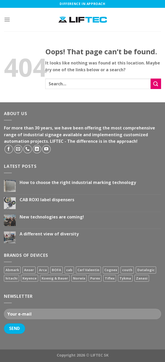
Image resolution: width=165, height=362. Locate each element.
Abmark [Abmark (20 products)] (12, 270)
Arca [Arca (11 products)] (43, 270)
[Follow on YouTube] (46, 149)
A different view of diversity (49, 234)
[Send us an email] (18, 149)
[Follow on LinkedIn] (37, 149)
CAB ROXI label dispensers (47, 199)
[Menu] (7, 19)
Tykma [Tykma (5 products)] (125, 278)
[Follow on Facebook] (8, 149)
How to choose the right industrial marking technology (78, 182)
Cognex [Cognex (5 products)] (110, 270)
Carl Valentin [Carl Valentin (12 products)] (88, 270)
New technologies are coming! (52, 217)
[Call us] (27, 149)
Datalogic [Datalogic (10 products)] (146, 270)
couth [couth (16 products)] (127, 270)
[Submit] (156, 84)
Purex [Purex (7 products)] (95, 278)
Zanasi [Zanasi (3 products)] (141, 278)
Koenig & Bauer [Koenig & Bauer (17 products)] (55, 278)
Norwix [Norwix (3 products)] (79, 278)
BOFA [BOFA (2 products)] (56, 270)
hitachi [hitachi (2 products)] (11, 278)
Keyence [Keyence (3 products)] (29, 278)
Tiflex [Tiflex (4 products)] (110, 278)
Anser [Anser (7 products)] (29, 270)
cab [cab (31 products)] (69, 270)
